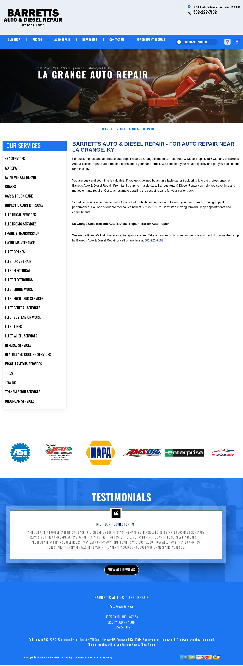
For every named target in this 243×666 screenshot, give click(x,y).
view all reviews (121, 577)
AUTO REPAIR (62, 39)
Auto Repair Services (121, 614)
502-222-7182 (205, 12)
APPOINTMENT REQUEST (151, 39)
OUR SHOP (14, 39)
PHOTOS (37, 39)
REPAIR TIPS (89, 39)
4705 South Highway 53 (70, 68)
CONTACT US (116, 39)
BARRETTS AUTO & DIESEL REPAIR (128, 136)
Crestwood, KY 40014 (97, 68)
